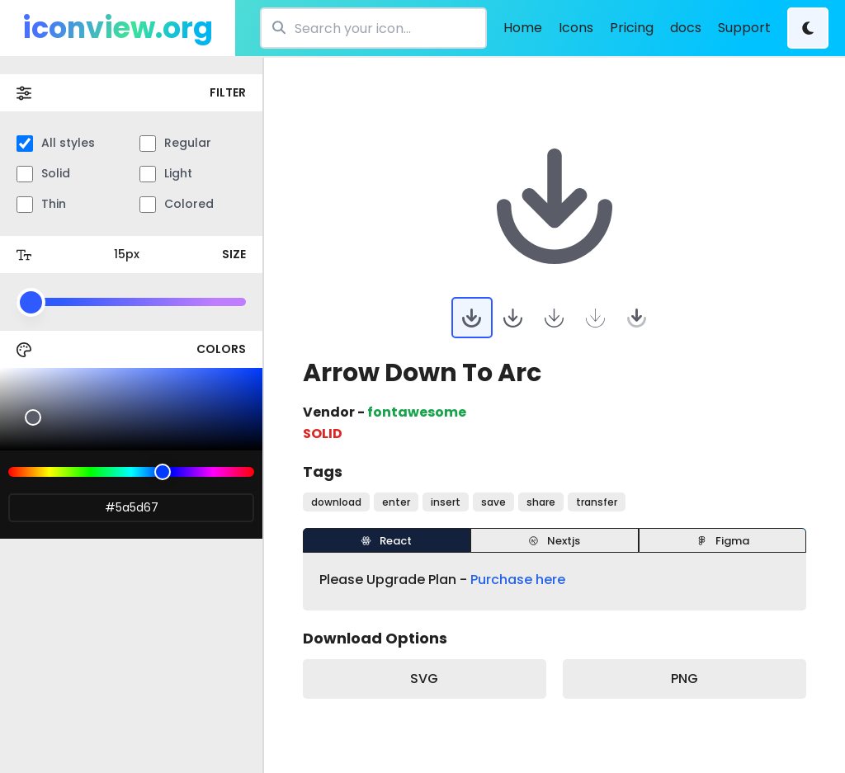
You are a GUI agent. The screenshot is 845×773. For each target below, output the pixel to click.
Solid (43, 173)
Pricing (632, 27)
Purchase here (517, 579)
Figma (722, 541)
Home (522, 27)
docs (685, 27)
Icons (576, 27)
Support (744, 27)
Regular (175, 143)
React (386, 541)
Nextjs (554, 541)
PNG (684, 678)
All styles (56, 143)
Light (165, 173)
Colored (176, 204)
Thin (41, 204)
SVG (424, 678)
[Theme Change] (807, 28)
